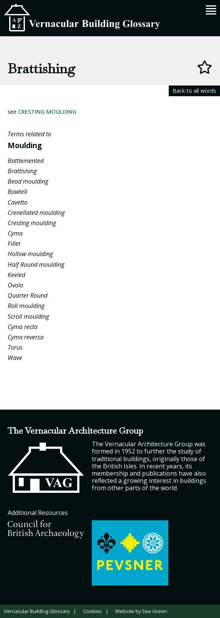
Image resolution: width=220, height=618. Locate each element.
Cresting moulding (47, 111)
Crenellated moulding (36, 212)
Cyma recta (22, 327)
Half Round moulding (36, 264)
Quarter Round (27, 295)
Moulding (25, 145)
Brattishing (22, 171)
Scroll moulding (28, 316)
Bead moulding (28, 181)
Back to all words (194, 90)
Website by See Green (141, 611)
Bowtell (17, 191)
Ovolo (15, 285)
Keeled (16, 275)
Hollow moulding (30, 254)
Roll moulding (26, 306)
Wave (15, 357)
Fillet (14, 243)
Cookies (92, 611)
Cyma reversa (26, 337)
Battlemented (26, 161)
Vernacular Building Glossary (37, 611)
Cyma (15, 233)
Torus (15, 347)
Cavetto (18, 202)
